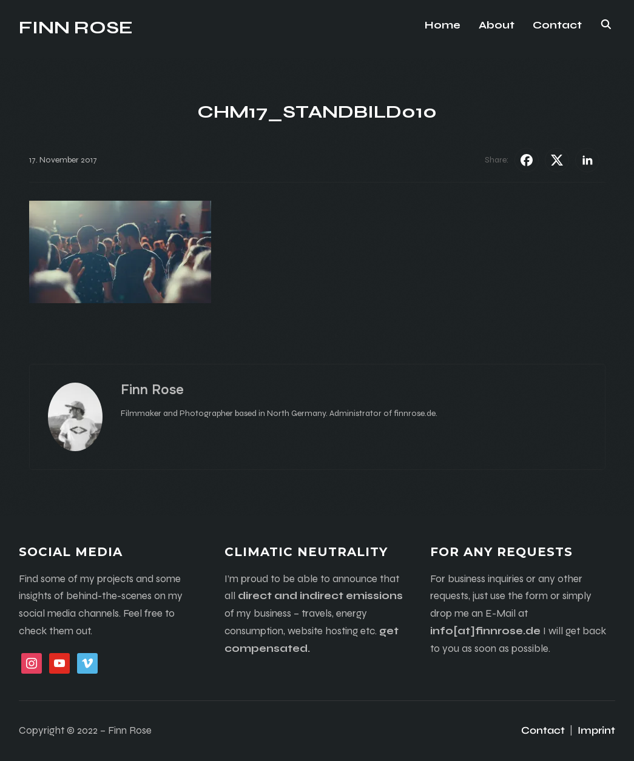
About (496, 25)
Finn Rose (76, 27)
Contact (557, 25)
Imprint (596, 730)
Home (442, 25)
